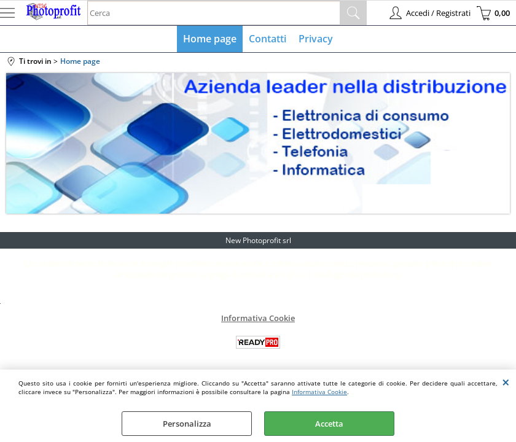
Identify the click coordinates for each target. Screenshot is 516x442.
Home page (210, 38)
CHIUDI (506, 382)
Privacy (316, 38)
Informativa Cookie (319, 391)
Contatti (267, 38)
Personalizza (187, 423)
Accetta (329, 423)
